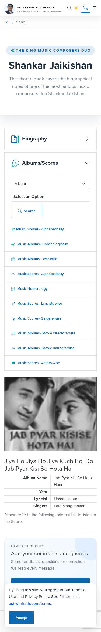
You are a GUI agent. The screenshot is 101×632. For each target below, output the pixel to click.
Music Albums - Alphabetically (37, 229)
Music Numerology (29, 288)
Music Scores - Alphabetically (37, 273)
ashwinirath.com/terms (30, 603)
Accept (21, 617)
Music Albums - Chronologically (39, 244)
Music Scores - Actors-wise (35, 362)
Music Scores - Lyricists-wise (36, 303)
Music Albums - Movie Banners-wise (42, 348)
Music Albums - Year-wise (34, 258)
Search (27, 211)
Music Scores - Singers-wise (36, 318)
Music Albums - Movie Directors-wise (43, 333)
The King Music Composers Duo (50, 50)
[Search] (69, 8)
